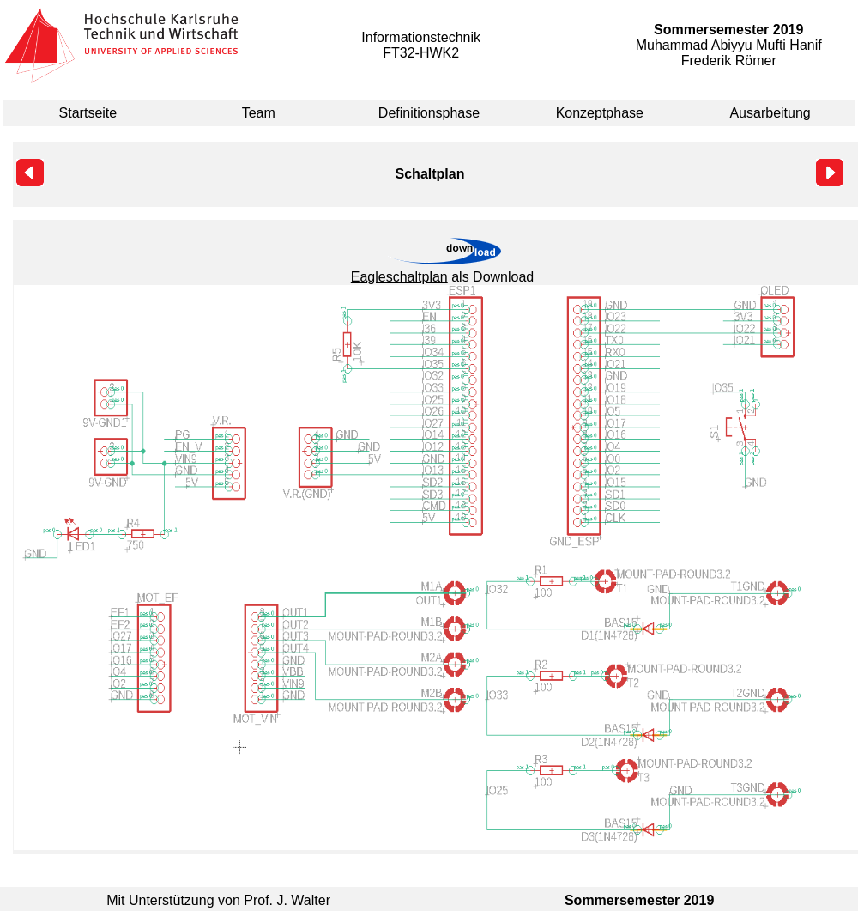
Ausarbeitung (769, 113)
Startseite (88, 113)
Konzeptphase (600, 113)
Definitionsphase (429, 113)
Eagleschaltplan (399, 277)
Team (258, 113)
